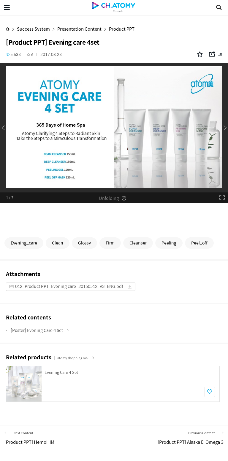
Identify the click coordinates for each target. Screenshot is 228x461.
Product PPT (121, 28)
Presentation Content (79, 28)
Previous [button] (3, 128)
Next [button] (225, 128)
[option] (114, 127)
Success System (33, 28)
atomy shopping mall (75, 357)
